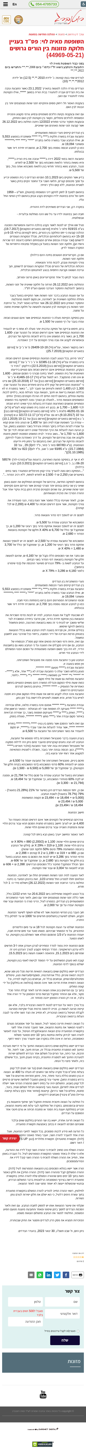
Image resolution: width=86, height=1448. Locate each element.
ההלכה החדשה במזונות (42, 34)
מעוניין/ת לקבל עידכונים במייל (59, 1331)
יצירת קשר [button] (9, 1099)
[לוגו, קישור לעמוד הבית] (69, 17)
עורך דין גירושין (76, 34)
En (14, 4)
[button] (5, 4)
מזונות (61, 34)
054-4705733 (46, 4)
